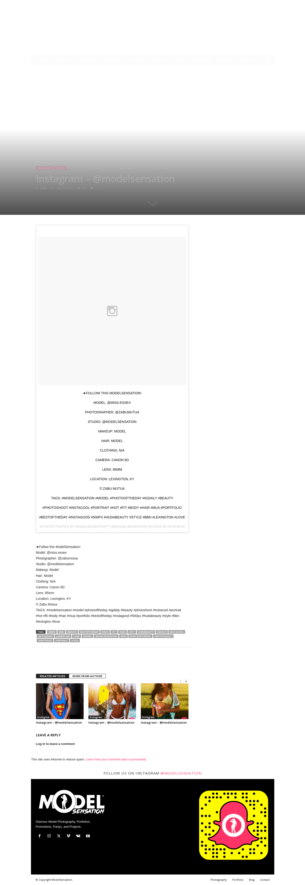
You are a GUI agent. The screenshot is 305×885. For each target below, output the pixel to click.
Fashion (62, 60)
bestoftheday (89, 631)
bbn (61, 631)
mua (123, 636)
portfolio (45, 640)
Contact (248, 60)
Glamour (88, 60)
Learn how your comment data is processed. (116, 759)
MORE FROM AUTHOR (87, 676)
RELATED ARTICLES (52, 676)
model (87, 636)
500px (52, 631)
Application (200, 60)
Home (43, 60)
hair (122, 631)
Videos (139, 60)
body (105, 631)
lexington (63, 636)
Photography (218, 879)
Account (224, 60)
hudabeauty (145, 631)
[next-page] (186, 681)
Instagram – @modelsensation (59, 722)
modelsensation (106, 636)
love (76, 636)
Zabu (43, 188)
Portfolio (238, 879)
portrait (61, 640)
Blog (179, 60)
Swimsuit (114, 60)
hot (131, 631)
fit (114, 631)
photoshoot (163, 636)
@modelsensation (181, 773)
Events (161, 60)
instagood (45, 636)
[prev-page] (180, 681)
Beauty (72, 631)
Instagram (44, 167)
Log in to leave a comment (55, 744)
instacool (176, 631)
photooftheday (140, 636)
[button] (267, 60)
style (74, 640)
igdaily (162, 631)
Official (60, 167)
